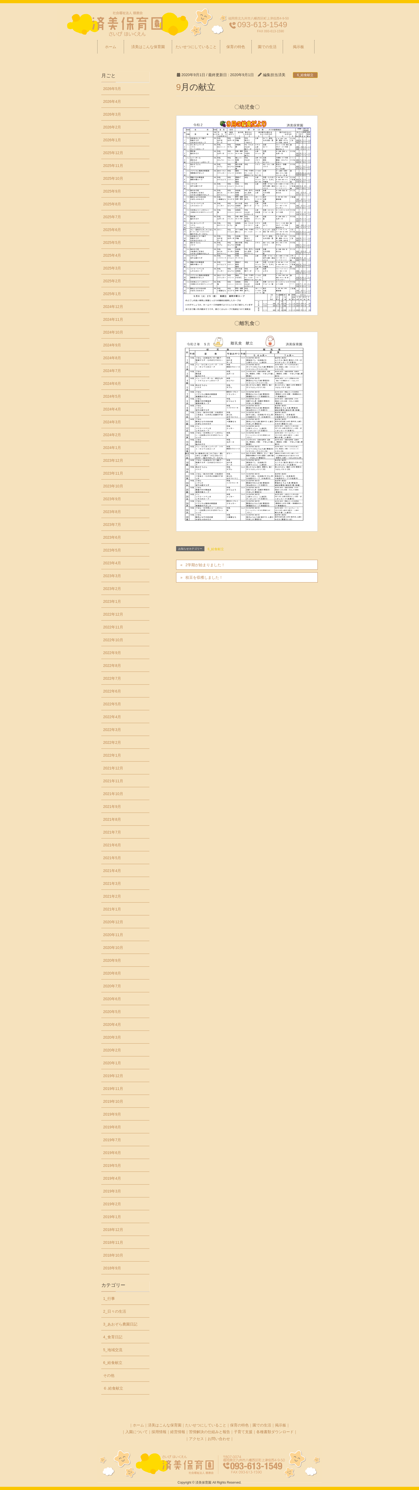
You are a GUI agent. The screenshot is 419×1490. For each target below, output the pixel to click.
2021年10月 (113, 794)
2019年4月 (112, 1178)
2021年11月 (113, 781)
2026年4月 (112, 101)
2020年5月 (112, 1012)
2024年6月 (112, 383)
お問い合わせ (219, 1439)
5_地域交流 (112, 1350)
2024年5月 (112, 396)
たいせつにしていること (205, 1425)
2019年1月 (112, 1217)
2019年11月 (113, 1088)
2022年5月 (112, 704)
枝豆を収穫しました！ (204, 577)
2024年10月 (113, 332)
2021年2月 (112, 896)
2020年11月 (113, 935)
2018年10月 (113, 1255)
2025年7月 (112, 217)
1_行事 (109, 1298)
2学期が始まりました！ (205, 565)
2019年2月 (112, 1204)
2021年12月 (113, 768)
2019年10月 (113, 1101)
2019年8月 (112, 1127)
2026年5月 (112, 89)
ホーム (138, 1425)
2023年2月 (112, 588)
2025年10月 (113, 178)
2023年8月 (112, 512)
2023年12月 (113, 460)
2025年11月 (113, 165)
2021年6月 (112, 845)
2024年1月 (112, 447)
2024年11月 (113, 319)
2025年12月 (113, 153)
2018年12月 (113, 1229)
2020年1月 (112, 1063)
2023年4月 (112, 563)
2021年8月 (112, 819)
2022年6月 (112, 691)
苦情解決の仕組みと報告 (209, 1432)
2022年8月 (112, 665)
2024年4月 (112, 409)
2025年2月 (112, 281)
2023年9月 (112, 499)
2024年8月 (112, 358)
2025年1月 (112, 294)
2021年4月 (112, 871)
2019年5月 (112, 1165)
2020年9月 (112, 960)
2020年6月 (112, 999)
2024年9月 (112, 345)
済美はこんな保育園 (164, 1425)
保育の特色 (239, 1425)
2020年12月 (113, 922)
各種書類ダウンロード (275, 1432)
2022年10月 (113, 640)
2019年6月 (112, 1153)
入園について (136, 1432)
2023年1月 (112, 601)
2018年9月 (112, 1268)
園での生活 (262, 1425)
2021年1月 (112, 909)
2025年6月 (112, 230)
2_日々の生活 (114, 1311)
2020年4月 (112, 1024)
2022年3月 (112, 730)
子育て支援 (243, 1432)
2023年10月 (113, 486)
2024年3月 (112, 422)
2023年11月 (113, 473)
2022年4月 (112, 717)
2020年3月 (112, 1037)
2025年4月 (112, 255)
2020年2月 (112, 1050)
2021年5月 (112, 858)
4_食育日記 (112, 1337)
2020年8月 (112, 973)
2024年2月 (112, 435)
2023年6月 (112, 537)
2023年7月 (112, 524)
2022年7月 (112, 678)
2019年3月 (112, 1191)
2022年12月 (113, 614)
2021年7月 (112, 832)
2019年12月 (113, 1076)
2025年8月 (112, 204)
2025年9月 (112, 191)
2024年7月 (112, 371)
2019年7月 (112, 1140)
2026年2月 (112, 127)
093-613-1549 (262, 24)
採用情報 (159, 1432)
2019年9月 (112, 1114)
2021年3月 (112, 883)
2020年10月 (113, 947)
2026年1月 (112, 140)
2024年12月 (113, 306)
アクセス (196, 1439)
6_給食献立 (305, 75)
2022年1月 (112, 755)
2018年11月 (113, 1242)
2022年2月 (112, 742)
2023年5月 (112, 550)
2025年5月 (112, 242)
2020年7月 (112, 986)
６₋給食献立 (113, 1388)
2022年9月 (112, 653)
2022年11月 (113, 627)
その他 (108, 1375)
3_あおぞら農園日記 (120, 1324)
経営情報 (177, 1432)
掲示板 (280, 1425)
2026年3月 (112, 114)
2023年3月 (112, 576)
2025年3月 (112, 268)
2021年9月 (112, 806)
